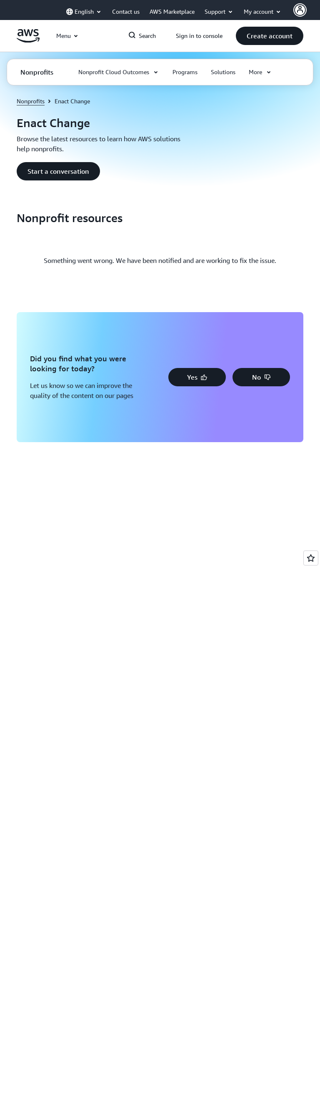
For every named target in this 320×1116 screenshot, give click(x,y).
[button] (269, 36)
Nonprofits (31, 101)
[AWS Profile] (300, 10)
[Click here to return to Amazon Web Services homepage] (28, 40)
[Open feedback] (310, 558)
